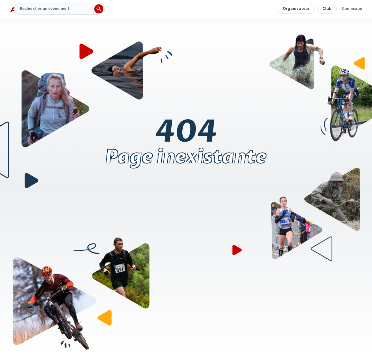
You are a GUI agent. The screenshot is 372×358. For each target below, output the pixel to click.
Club (327, 8)
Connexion (352, 9)
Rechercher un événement (45, 8)
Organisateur (296, 8)
